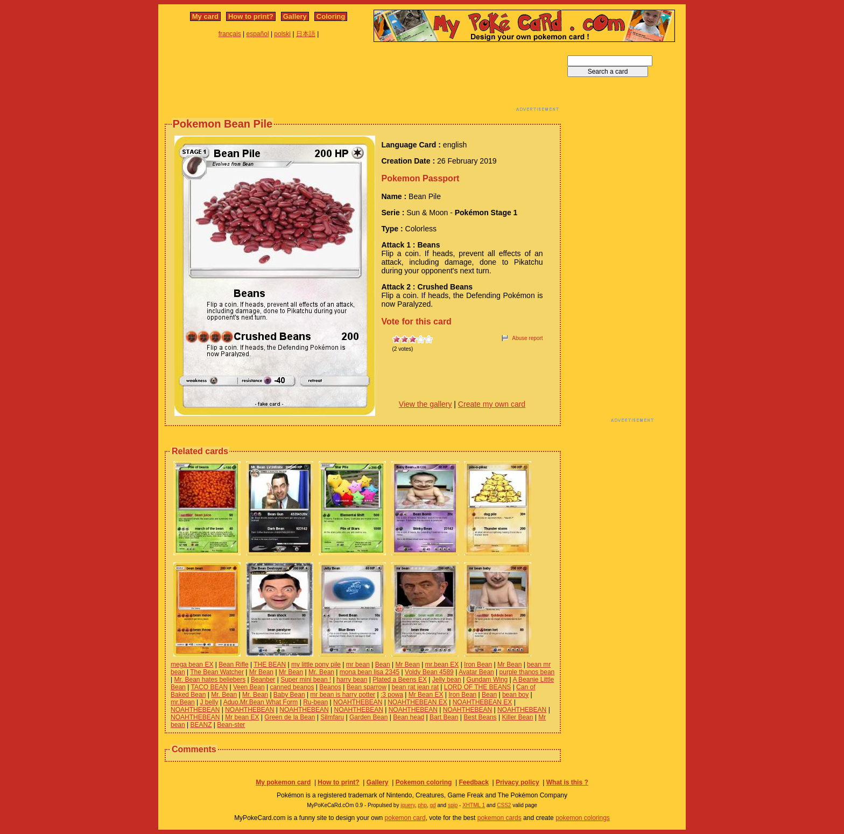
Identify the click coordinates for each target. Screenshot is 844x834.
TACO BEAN (209, 687)
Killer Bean (517, 717)
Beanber (263, 679)
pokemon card (405, 818)
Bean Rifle (233, 664)
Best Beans (479, 717)
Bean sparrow (366, 687)
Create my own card (491, 404)
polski (282, 34)
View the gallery (425, 404)
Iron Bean (478, 664)
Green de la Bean (289, 717)
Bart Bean (444, 717)
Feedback (473, 782)
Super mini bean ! (305, 679)
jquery (407, 805)
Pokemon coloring (424, 782)
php (422, 805)
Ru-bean (315, 702)
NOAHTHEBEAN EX (417, 702)
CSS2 (504, 805)
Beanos (330, 687)
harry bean (351, 679)
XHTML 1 (473, 805)
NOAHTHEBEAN (357, 702)
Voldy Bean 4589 (429, 672)
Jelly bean (446, 679)
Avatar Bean (476, 672)
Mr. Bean (321, 672)
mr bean (358, 664)
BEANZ (201, 725)
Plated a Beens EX (399, 679)
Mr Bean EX (426, 694)
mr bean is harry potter (342, 694)
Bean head (408, 717)
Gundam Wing (487, 679)
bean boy (515, 694)
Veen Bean (249, 687)
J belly (209, 702)
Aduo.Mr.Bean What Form (260, 702)
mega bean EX (192, 664)
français (230, 34)
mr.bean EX (442, 664)
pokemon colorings (582, 818)
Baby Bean (289, 694)
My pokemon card (283, 782)
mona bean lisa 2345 (369, 672)
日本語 (305, 34)
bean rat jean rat (415, 687)
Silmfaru (332, 717)
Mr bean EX (242, 717)
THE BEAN (270, 664)
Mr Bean (407, 664)
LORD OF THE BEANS (477, 687)
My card (205, 16)
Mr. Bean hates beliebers (209, 679)
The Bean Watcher (217, 672)
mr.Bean (183, 702)
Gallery (295, 16)
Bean (382, 664)
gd (433, 805)
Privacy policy (517, 782)
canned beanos (292, 687)
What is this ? (567, 782)
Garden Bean (368, 717)
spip (453, 805)
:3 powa (392, 694)
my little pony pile (316, 664)
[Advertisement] (363, 79)
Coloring (330, 16)
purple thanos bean (527, 672)
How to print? (250, 16)
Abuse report (527, 338)
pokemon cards (499, 818)
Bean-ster (231, 725)
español (258, 34)
